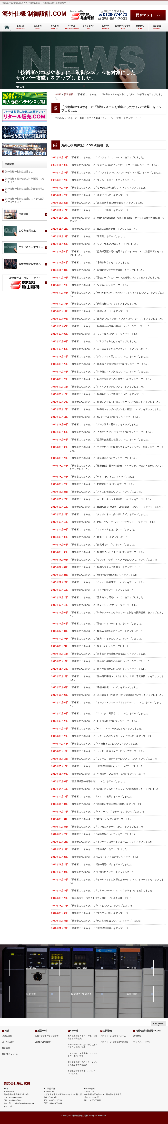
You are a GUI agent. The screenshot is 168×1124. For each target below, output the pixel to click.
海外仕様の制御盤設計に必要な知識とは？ (24, 190)
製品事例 (81, 968)
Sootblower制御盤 (43, 1042)
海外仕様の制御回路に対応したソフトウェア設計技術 (82, 1045)
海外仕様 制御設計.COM (34, 13)
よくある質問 (8, 1042)
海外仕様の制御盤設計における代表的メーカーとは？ (24, 200)
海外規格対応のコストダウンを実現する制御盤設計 (82, 1037)
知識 (7, 1030)
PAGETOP (158, 1023)
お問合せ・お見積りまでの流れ (114, 1042)
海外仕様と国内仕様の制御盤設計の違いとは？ (24, 180)
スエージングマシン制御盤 (47, 1036)
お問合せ (107, 1030)
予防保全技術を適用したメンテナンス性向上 (82, 1072)
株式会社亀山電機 (80, 1115)
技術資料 (31, 994)
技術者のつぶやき (81, 994)
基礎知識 (31, 968)
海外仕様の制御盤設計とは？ (20, 171)
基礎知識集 (7, 1036)
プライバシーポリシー (143, 1042)
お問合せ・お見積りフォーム (113, 1036)
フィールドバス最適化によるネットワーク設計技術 (82, 1054)
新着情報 (131, 994)
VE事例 (131, 968)
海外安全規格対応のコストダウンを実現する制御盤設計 (82, 1063)
